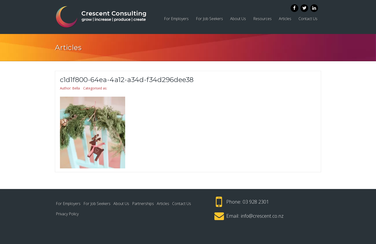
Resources (262, 18)
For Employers (176, 18)
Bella (76, 88)
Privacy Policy (67, 213)
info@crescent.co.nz (262, 216)
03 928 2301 (256, 202)
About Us (238, 18)
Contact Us (308, 18)
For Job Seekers (209, 18)
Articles (285, 18)
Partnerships (143, 203)
